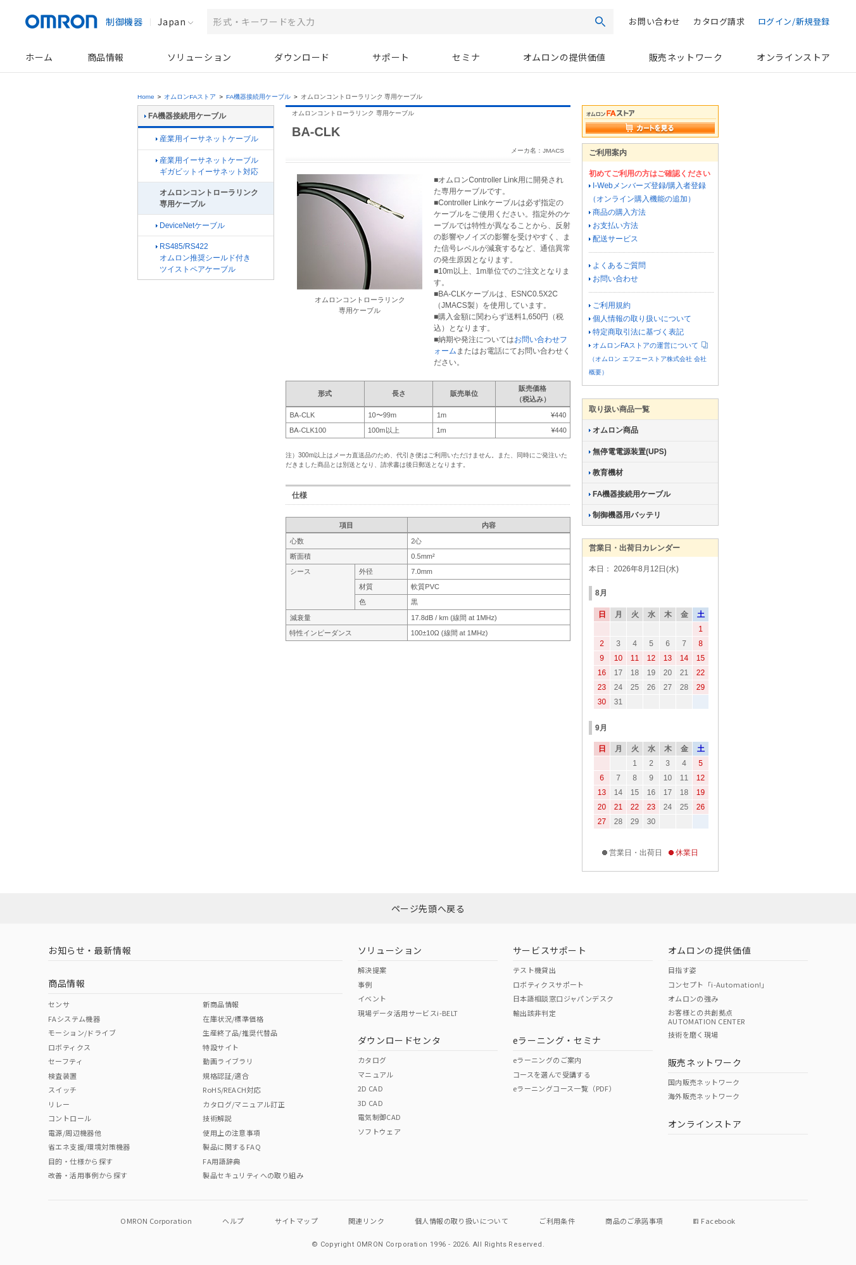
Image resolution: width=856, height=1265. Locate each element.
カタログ (372, 1060)
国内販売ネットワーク (704, 1082)
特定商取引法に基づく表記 (636, 331)
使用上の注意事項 (231, 1133)
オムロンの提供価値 (564, 57)
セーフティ (65, 1061)
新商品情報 (221, 1004)
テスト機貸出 (534, 970)
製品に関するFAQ (232, 1146)
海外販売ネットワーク (704, 1096)
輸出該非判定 (534, 1013)
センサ (59, 1004)
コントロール (69, 1118)
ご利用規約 (610, 305)
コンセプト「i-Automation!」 (718, 984)
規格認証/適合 (226, 1076)
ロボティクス (69, 1047)
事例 (365, 984)
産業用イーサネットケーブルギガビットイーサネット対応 (207, 166)
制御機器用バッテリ (625, 515)
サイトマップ (296, 1221)
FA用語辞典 (221, 1161)
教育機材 (606, 472)
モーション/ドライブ (82, 1032)
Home (145, 96)
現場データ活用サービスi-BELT (408, 1013)
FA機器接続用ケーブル (258, 96)
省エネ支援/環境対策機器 (89, 1146)
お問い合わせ (655, 21)
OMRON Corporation (156, 1221)
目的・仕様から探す (80, 1161)
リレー (59, 1104)
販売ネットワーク (686, 57)
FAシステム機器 (74, 1019)
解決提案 (372, 970)
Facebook (714, 1221)
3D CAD (370, 1103)
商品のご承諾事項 (634, 1221)
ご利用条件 (557, 1221)
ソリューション (199, 57)
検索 (600, 22)
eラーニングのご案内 (547, 1060)
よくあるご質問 (617, 265)
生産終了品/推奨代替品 (240, 1032)
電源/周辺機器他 (74, 1133)
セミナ (466, 57)
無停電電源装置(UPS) (628, 451)
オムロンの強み (693, 998)
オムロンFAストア (190, 96)
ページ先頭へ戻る (428, 908)
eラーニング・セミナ (557, 1040)
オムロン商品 (613, 430)
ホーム (39, 57)
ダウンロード (302, 57)
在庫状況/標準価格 (233, 1019)
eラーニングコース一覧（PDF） (564, 1088)
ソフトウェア (379, 1131)
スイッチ (62, 1089)
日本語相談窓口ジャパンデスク (563, 998)
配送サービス (613, 238)
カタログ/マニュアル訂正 (244, 1104)
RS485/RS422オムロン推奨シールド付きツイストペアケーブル (203, 258)
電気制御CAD (379, 1117)
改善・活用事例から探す (87, 1175)
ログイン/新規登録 (794, 21)
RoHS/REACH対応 (232, 1089)
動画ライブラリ (228, 1061)
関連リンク (366, 1221)
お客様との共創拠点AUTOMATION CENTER (706, 1016)
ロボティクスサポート (548, 984)
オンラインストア (794, 57)
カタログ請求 (719, 21)
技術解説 (217, 1118)
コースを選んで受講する (552, 1074)
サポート (390, 57)
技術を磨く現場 (693, 1034)
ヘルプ (233, 1221)
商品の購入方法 (617, 212)
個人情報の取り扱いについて (640, 318)
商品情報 (105, 57)
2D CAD (370, 1088)
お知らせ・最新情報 (89, 950)
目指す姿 (682, 970)
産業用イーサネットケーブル (207, 138)
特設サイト (221, 1047)
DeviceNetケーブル (190, 225)
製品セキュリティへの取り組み (253, 1175)
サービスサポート (550, 950)
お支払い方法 (613, 225)
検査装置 (62, 1076)
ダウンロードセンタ (399, 1040)
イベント (372, 998)
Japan (172, 21)
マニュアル (376, 1074)
